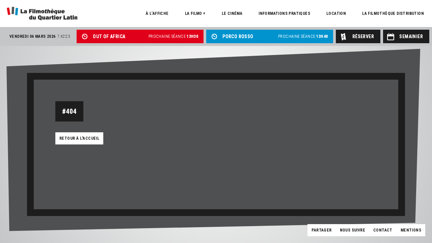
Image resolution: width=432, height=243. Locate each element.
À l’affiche (157, 13)
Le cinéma (232, 13)
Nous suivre (352, 230)
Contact (383, 230)
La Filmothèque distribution (393, 13)
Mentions (411, 230)
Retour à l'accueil (79, 138)
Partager (321, 230)
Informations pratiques (284, 13)
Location (336, 13)
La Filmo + (195, 13)
